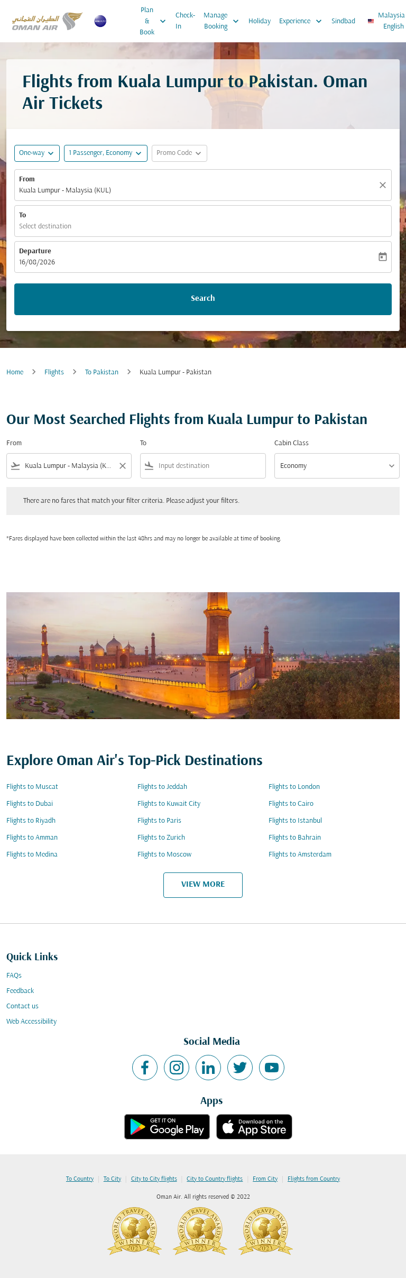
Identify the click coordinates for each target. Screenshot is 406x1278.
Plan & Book (155, 21)
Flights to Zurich (161, 838)
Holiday (259, 21)
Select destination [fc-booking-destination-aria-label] (45, 227)
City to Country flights (215, 1179)
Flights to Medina (32, 855)
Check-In (185, 21)
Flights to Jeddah (162, 787)
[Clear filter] (122, 466)
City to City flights (154, 1179)
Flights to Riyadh (31, 821)
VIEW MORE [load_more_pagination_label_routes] (203, 884)
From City (265, 1179)
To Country (80, 1179)
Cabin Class (291, 443)
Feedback (20, 991)
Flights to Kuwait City (168, 804)
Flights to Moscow (164, 855)
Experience (303, 21)
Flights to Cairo (291, 804)
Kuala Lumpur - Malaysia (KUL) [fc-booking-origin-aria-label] (65, 191)
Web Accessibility (31, 1022)
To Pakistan (101, 372)
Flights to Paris (159, 821)
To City (112, 1179)
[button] (105, 153)
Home (14, 372)
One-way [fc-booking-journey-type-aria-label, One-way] (31, 153)
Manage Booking (224, 21)
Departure (35, 251)
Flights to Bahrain (295, 838)
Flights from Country (314, 1179)
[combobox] (69, 466)
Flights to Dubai (29, 804)
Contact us (22, 1006)
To (22, 215)
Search (203, 299)
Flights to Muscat (32, 787)
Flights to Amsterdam (300, 855)
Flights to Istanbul (295, 821)
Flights (54, 372)
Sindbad (343, 21)
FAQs (14, 976)
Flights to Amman (32, 838)
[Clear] (384, 185)
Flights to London (294, 787)
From (27, 179)
